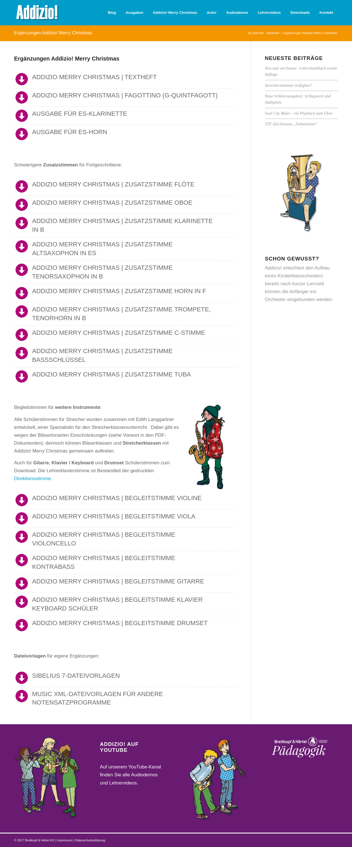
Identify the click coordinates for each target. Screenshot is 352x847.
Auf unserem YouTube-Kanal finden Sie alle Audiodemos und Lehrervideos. (130, 774)
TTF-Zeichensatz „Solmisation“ (291, 124)
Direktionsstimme (32, 478)
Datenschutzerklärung (90, 840)
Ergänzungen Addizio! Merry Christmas (53, 32)
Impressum (65, 840)
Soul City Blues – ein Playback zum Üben (299, 113)
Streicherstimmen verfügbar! (288, 85)
